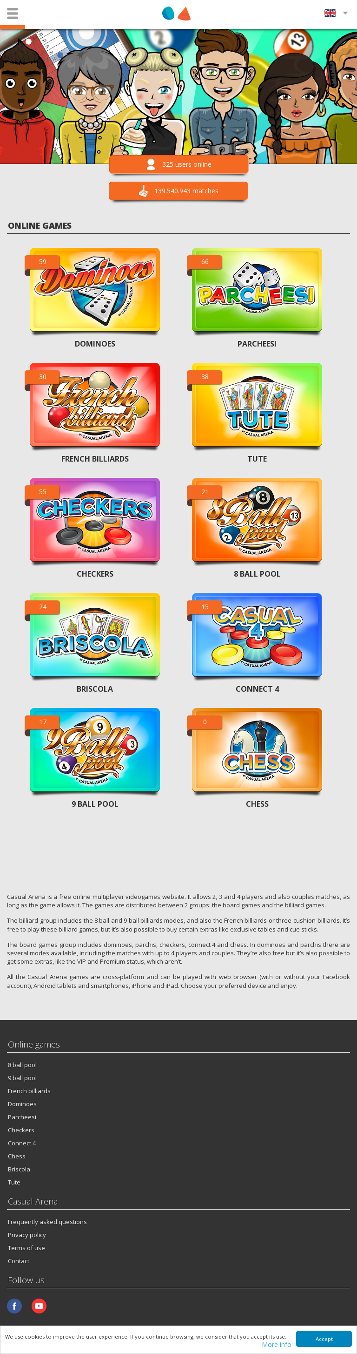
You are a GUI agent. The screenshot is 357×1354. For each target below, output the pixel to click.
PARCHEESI (257, 344)
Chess (17, 1156)
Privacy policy (27, 1235)
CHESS (257, 804)
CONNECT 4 (257, 689)
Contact (18, 1261)
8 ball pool (22, 1065)
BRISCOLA (95, 689)
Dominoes (22, 1104)
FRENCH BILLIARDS (95, 459)
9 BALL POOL (95, 804)
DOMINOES (95, 344)
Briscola (19, 1169)
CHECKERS (95, 574)
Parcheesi (22, 1117)
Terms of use (26, 1248)
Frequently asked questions (47, 1222)
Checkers (21, 1130)
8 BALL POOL (257, 574)
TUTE (257, 459)
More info (276, 1345)
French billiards (29, 1091)
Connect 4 (22, 1143)
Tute (14, 1182)
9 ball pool (22, 1078)
